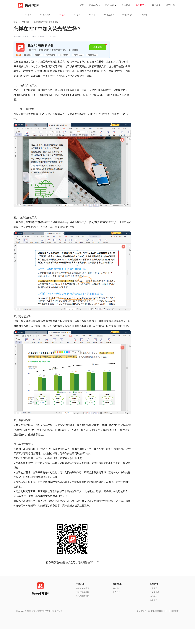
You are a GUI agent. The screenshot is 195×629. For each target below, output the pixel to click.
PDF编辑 (27, 15)
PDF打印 (91, 15)
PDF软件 (76, 15)
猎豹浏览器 (154, 592)
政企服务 (126, 5)
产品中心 (93, 5)
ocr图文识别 (127, 15)
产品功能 (109, 5)
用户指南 (156, 5)
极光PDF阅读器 (82, 588)
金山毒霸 (153, 588)
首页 (81, 5)
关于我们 (170, 5)
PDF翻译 (143, 15)
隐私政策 (175, 611)
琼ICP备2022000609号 (157, 611)
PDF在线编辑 (108, 15)
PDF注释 (61, 15)
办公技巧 (140, 5)
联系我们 (116, 592)
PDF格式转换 (44, 15)
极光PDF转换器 (82, 596)
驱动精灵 (153, 600)
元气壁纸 (153, 596)
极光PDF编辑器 (82, 592)
